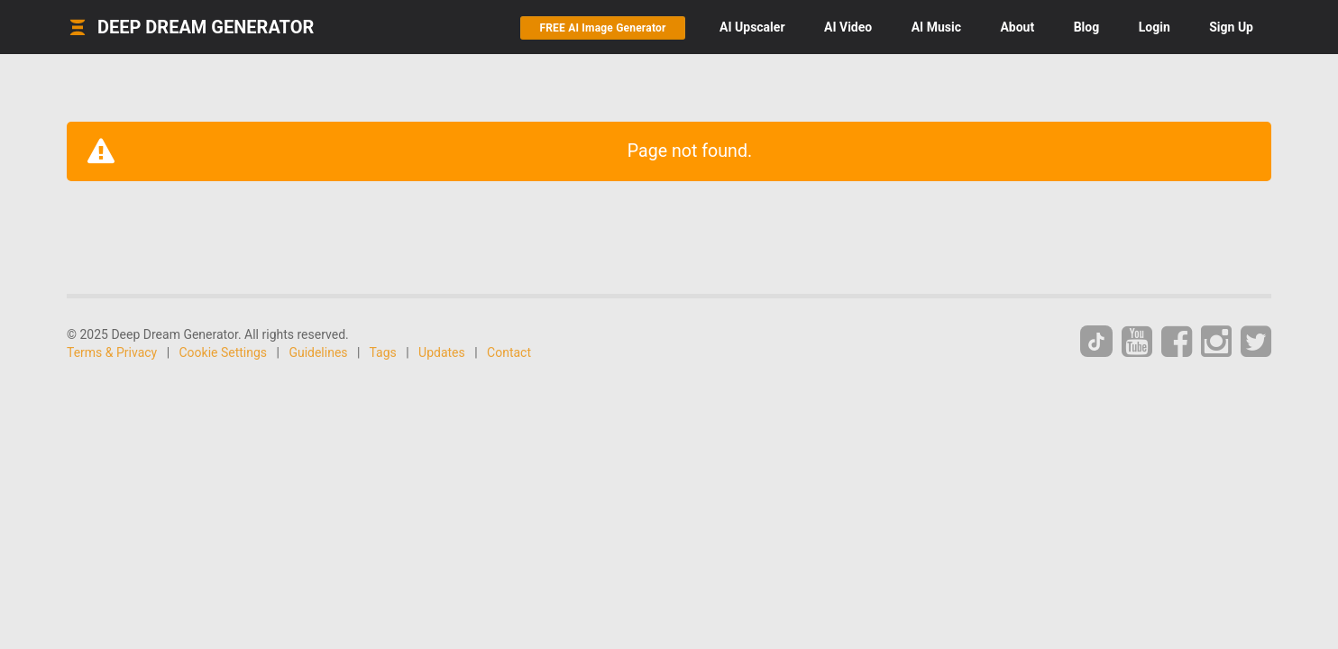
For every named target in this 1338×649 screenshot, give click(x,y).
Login (1154, 27)
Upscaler (751, 27)
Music (936, 27)
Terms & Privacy (112, 352)
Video (848, 27)
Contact (509, 352)
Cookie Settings (223, 352)
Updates (441, 352)
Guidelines (318, 352)
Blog (1087, 27)
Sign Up (1231, 27)
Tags (383, 352)
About (1017, 27)
